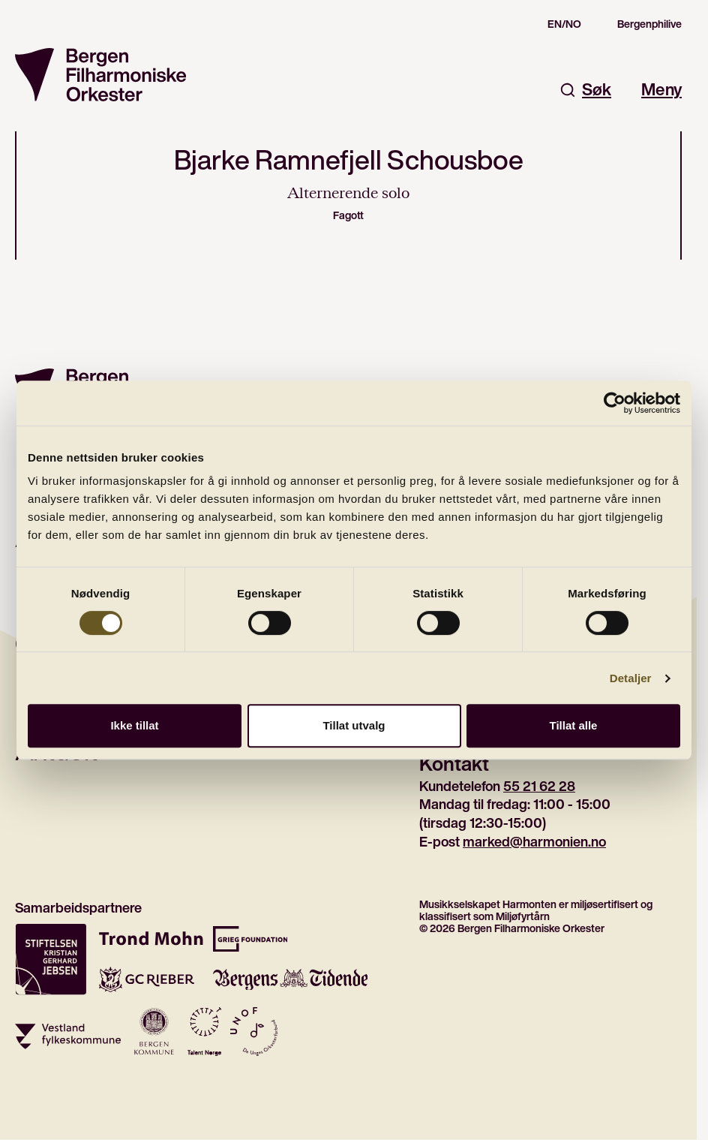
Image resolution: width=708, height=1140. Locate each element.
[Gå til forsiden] (100, 74)
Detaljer (631, 678)
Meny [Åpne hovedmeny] (661, 90)
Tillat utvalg (353, 725)
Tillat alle (574, 725)
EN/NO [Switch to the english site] (564, 24)
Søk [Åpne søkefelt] (585, 90)
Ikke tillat (134, 725)
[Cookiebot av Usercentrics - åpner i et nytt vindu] (614, 403)
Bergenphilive (649, 24)
